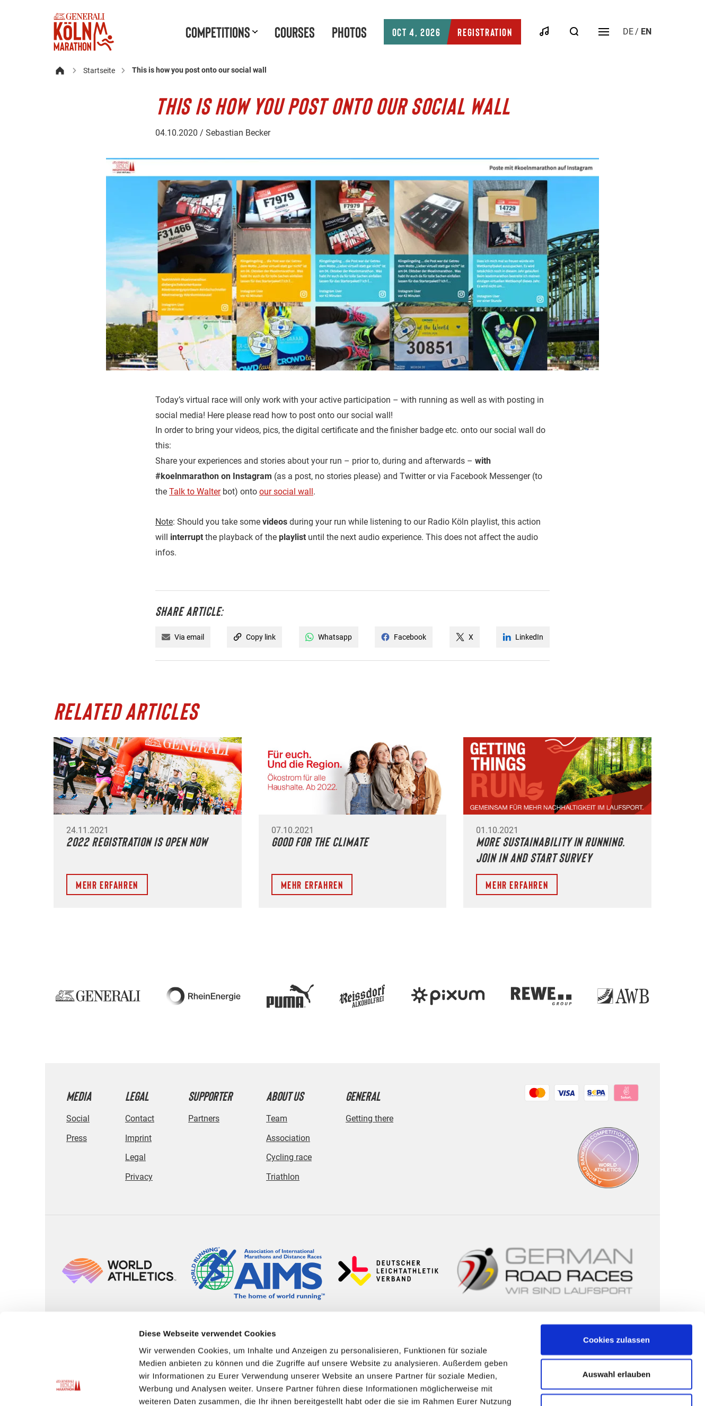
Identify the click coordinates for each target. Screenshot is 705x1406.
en (646, 31)
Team (276, 1118)
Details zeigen (564, 1385)
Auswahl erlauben (616, 1289)
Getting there (369, 1118)
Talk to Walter (195, 492)
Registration (452, 31)
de (628, 31)
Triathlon (282, 1177)
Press (76, 1138)
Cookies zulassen (616, 1254)
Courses (295, 32)
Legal (135, 1157)
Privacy (139, 1177)
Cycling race (289, 1157)
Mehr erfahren (107, 884)
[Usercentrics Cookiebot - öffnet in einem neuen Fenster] (68, 1385)
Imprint (138, 1138)
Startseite (99, 70)
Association (288, 1138)
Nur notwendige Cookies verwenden (616, 1330)
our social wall (286, 492)
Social (78, 1118)
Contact (139, 1118)
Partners (203, 1118)
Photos (349, 32)
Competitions (218, 32)
